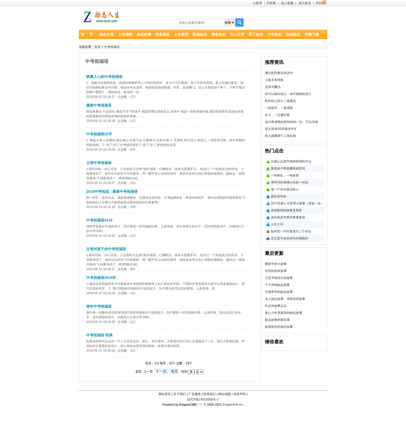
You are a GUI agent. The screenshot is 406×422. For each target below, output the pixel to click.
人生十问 (277, 224)
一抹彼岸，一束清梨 (279, 108)
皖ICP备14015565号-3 (203, 399)
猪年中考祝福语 (99, 306)
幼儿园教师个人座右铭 (280, 136)
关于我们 (179, 394)
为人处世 (237, 34)
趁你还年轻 (278, 196)
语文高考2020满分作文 (281, 129)
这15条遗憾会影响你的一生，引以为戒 (291, 122)
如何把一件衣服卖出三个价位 (291, 231)
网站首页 (164, 394)
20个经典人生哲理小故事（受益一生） (297, 203)
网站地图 (224, 394)
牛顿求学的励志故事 (279, 292)
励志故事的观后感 (277, 320)
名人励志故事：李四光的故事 (285, 299)
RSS (321, 3)
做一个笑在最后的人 (285, 189)
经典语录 (162, 34)
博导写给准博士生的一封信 (289, 182)
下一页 (161, 371)
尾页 (174, 371)
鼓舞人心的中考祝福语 (104, 77)
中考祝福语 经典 (99, 335)
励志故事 (144, 34)
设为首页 (305, 3)
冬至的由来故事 (276, 271)
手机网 (271, 3)
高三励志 (256, 34)
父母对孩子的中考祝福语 (106, 249)
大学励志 (274, 34)
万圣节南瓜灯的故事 (279, 278)
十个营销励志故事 (277, 285)
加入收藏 (287, 3)
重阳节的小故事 (276, 264)
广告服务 (195, 394)
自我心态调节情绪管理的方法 (291, 161)
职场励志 (200, 34)
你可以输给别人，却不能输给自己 (288, 94)
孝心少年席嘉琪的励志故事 (283, 313)
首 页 (87, 34)
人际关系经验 (274, 80)
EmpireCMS (188, 404)
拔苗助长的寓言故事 (279, 327)
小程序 (257, 3)
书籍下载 (311, 34)
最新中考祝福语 (99, 105)
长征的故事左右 (276, 306)
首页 (97, 47)
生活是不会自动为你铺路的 (289, 238)
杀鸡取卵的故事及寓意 (286, 210)
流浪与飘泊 (272, 87)
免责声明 (239, 394)
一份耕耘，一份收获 (285, 175)
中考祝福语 (112, 47)
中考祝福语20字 (99, 134)
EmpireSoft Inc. (233, 404)
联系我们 (210, 394)
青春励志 (218, 34)
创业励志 (293, 34)
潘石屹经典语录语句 (279, 73)
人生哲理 (181, 34)
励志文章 (106, 34)
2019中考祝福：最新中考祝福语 (112, 191)
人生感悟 (125, 34)
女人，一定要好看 (277, 115)
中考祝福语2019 (99, 220)
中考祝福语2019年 (101, 278)
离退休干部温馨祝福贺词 (288, 168)
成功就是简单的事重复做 (288, 217)
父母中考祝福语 (99, 163)
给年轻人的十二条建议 (280, 101)
